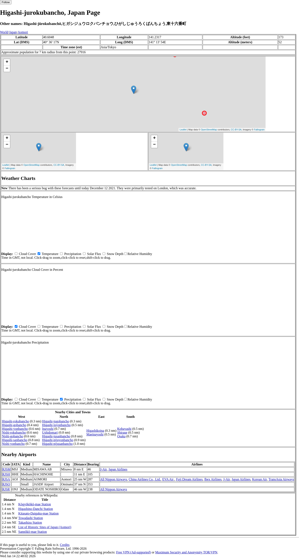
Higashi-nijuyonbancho (57, 440)
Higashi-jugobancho (55, 421)
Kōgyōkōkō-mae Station (34, 504)
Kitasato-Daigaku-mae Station (38, 513)
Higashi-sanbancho (14, 440)
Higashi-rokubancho (15, 421)
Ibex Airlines (213, 479)
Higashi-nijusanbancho (57, 443)
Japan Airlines (117, 469)
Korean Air (259, 479)
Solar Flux (94, 254)
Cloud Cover (27, 254)
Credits (64, 545)
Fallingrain (259, 129)
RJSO (6, 484)
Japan (13, 32)
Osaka (121, 436)
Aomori (23, 32)
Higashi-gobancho (14, 425)
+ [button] (7, 62)
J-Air (103, 469)
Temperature (50, 254)
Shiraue (122, 432)
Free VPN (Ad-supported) (133, 552)
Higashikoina (95, 430)
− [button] (7, 69)
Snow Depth (115, 254)
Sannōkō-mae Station (32, 531)
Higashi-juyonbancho (56, 425)
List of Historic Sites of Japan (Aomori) (44, 527)
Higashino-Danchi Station (35, 509)
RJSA (6, 479)
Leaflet (183, 129)
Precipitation (72, 254)
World (4, 32)
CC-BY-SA (236, 129)
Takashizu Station (30, 522)
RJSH (6, 474)
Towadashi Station (30, 518)
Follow (6, 2)
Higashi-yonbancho (15, 429)
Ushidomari (50, 432)
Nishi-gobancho (12, 436)
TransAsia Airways (281, 479)
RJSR (6, 489)
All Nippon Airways (113, 479)
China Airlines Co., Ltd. (145, 479)
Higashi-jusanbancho (56, 436)
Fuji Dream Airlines (189, 479)
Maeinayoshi (95, 434)
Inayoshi (48, 429)
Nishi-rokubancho (14, 432)
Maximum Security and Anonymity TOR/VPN (186, 552)
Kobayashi (124, 429)
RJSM (6, 469)
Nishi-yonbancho (13, 443)
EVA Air (168, 479)
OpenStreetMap (209, 129)
